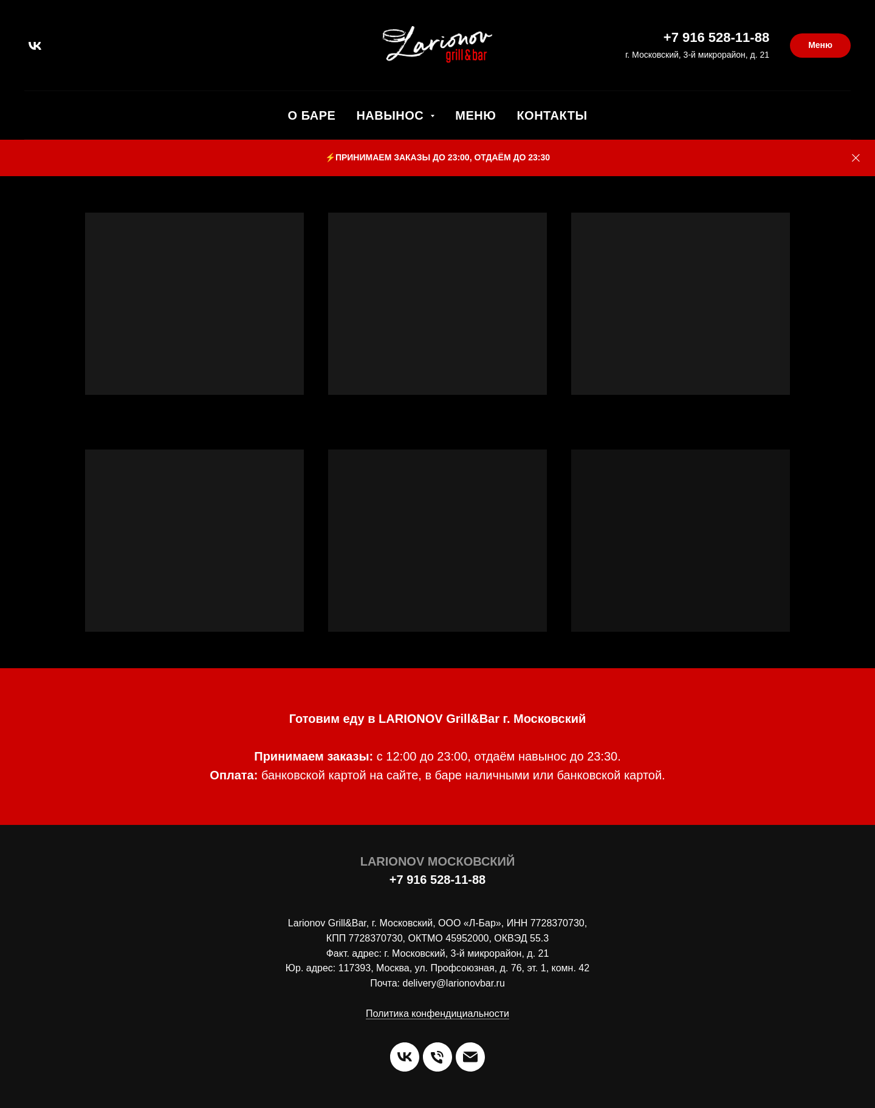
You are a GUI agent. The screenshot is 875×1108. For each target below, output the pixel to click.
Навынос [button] (391, 115)
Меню (475, 115)
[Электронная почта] (470, 1057)
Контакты (551, 115)
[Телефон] (437, 1057)
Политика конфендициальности (437, 1013)
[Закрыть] (856, 158)
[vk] (35, 45)
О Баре (312, 115)
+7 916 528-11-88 (716, 37)
